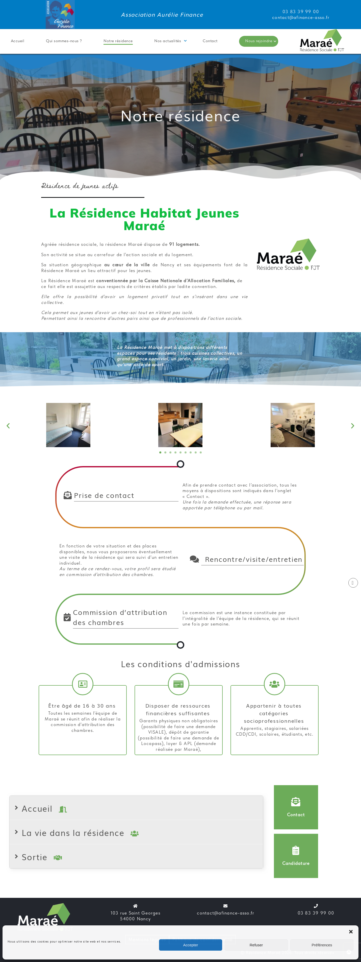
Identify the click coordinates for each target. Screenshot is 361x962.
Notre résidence (118, 40)
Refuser (256, 945)
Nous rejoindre (258, 40)
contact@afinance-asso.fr (225, 913)
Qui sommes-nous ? (64, 40)
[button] (350, 931)
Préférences (322, 945)
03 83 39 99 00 (316, 913)
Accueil (17, 40)
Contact (210, 40)
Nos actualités (167, 40)
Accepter (190, 945)
